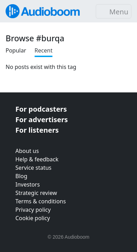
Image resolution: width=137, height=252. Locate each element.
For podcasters (41, 109)
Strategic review (36, 193)
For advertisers (41, 119)
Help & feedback (36, 159)
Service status (33, 168)
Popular (16, 50)
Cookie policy (32, 218)
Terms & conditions (40, 201)
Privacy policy (33, 210)
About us (27, 151)
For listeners (37, 130)
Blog (21, 176)
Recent (43, 50)
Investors (27, 184)
